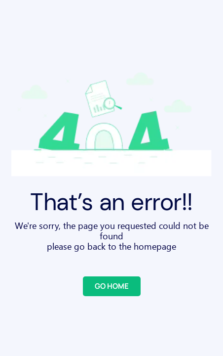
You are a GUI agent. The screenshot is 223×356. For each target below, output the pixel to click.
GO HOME (112, 286)
